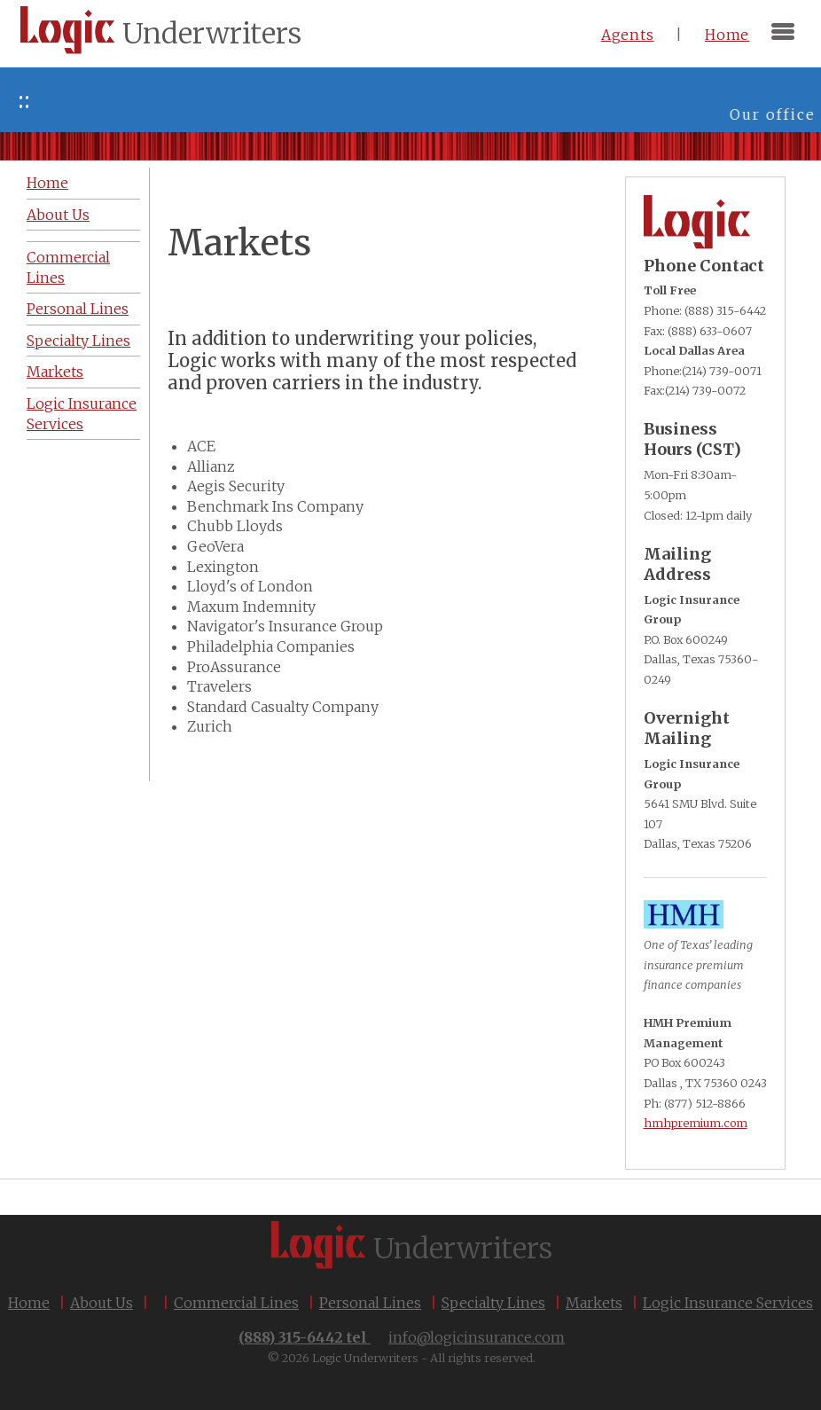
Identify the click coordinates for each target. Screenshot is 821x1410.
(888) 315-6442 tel (304, 1337)
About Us (58, 214)
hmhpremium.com (695, 1123)
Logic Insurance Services (82, 414)
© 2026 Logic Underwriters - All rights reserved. (402, 1358)
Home (727, 34)
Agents (627, 34)
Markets (55, 371)
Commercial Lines (68, 267)
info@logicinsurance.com (476, 1337)
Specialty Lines (78, 340)
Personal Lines (78, 308)
